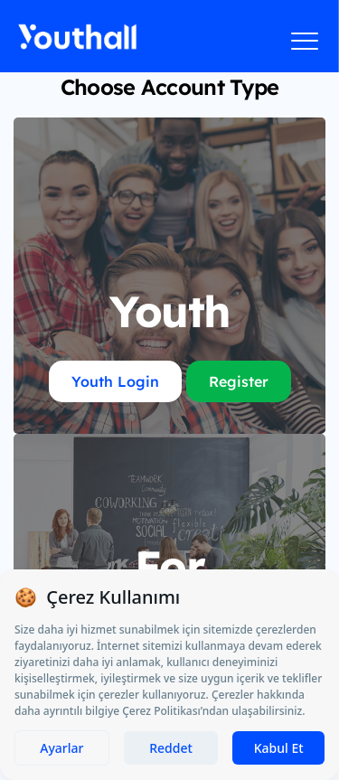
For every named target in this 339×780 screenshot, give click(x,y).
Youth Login (115, 381)
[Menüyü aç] (305, 41)
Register (238, 381)
